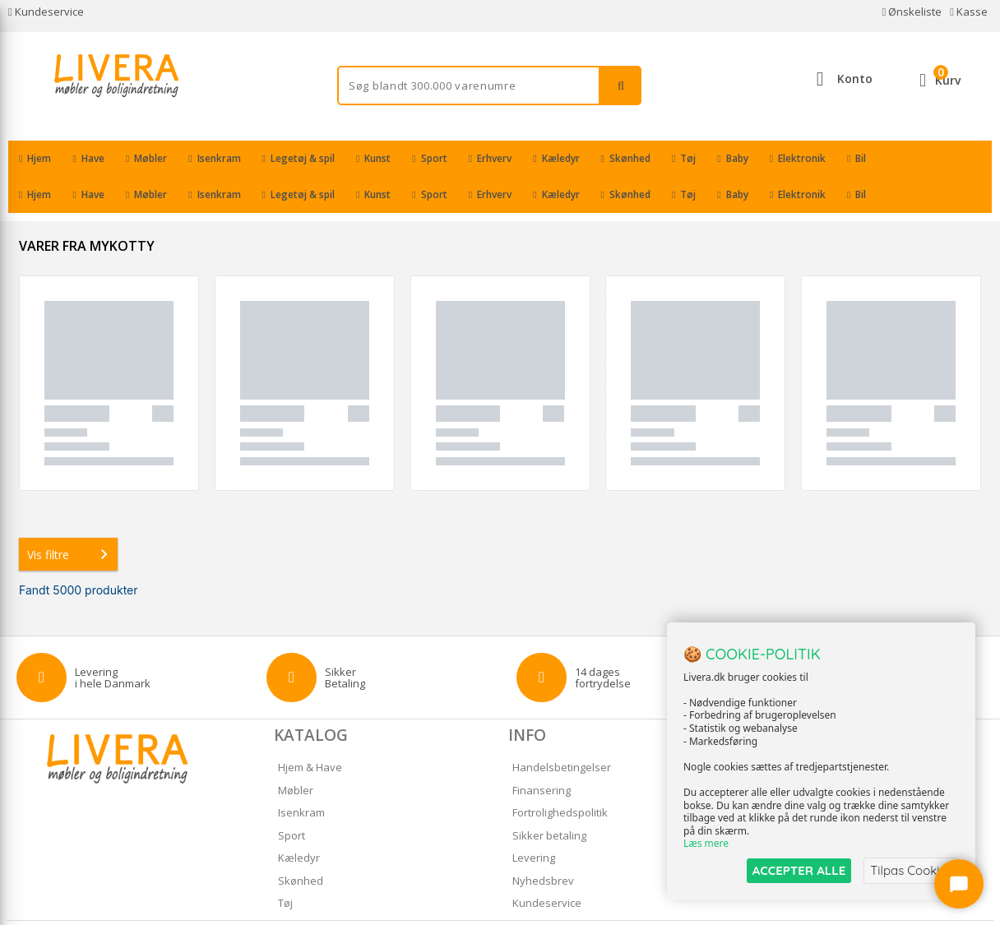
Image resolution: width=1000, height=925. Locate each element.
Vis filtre (70, 518)
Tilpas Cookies (911, 870)
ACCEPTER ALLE (798, 870)
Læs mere (706, 844)
